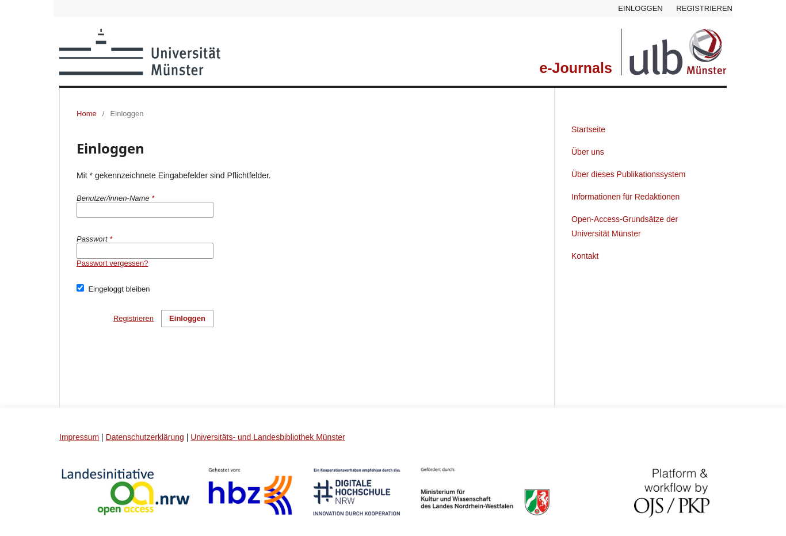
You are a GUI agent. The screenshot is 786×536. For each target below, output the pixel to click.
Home (87, 113)
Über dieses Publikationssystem (628, 174)
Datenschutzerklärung (145, 437)
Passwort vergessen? (112, 263)
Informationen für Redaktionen (625, 196)
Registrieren (704, 8)
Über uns (587, 151)
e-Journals (575, 68)
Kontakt (584, 256)
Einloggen (640, 8)
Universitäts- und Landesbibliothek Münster (267, 437)
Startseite (588, 129)
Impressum (79, 437)
